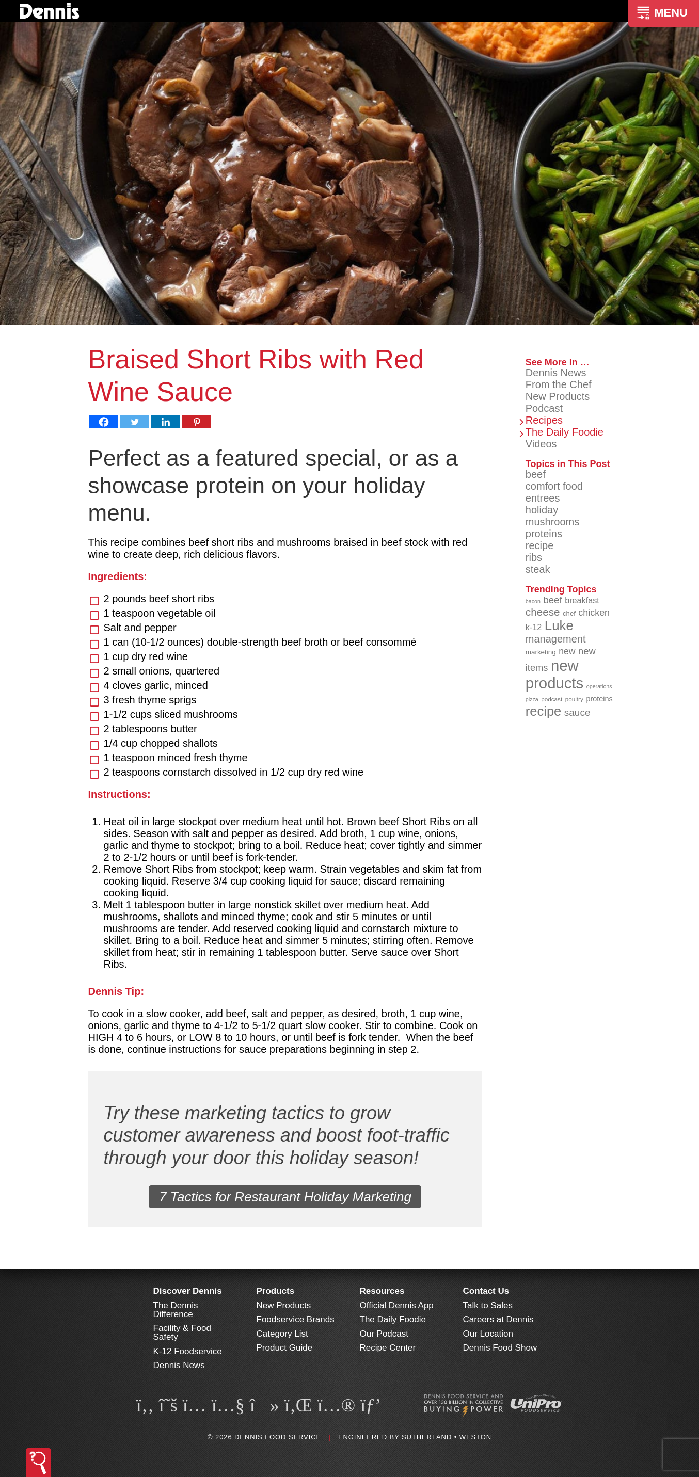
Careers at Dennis (498, 1319)
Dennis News (556, 372)
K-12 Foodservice (187, 1351)
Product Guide (285, 1348)
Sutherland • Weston (446, 1437)
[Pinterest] (196, 421)
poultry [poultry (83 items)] (574, 699)
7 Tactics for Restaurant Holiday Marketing (285, 1197)
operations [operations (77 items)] (599, 686)
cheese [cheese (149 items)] (543, 612)
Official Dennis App (397, 1305)
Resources (382, 1291)
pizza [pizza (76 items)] (532, 699)
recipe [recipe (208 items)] (544, 711)
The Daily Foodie (564, 432)
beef (536, 474)
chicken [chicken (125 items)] (594, 612)
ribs (534, 557)
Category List (282, 1334)
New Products (558, 396)
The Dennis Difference (175, 1310)
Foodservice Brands (296, 1319)
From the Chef (559, 384)
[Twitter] (134, 421)
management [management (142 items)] (556, 639)
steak (538, 569)
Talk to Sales (488, 1305)
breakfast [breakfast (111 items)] (582, 600)
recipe (539, 545)
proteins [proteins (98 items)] (599, 699)
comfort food (554, 486)
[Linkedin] (165, 421)
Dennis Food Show (500, 1348)
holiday (542, 510)
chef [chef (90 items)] (569, 613)
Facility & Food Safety (182, 1332)
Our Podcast (384, 1334)
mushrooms (552, 521)
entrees (543, 498)
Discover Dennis (187, 1291)
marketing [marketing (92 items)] (541, 652)
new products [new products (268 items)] (555, 674)
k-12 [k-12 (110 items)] (534, 627)
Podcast (544, 408)
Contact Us (486, 1291)
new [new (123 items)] (567, 651)
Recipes (544, 420)
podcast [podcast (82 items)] (551, 699)
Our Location (488, 1334)
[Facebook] (103, 421)
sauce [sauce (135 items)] (577, 712)
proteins (544, 533)
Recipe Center (388, 1348)
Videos (541, 443)
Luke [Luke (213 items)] (559, 625)
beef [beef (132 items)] (552, 600)
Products (276, 1291)
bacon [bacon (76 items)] (533, 601)
